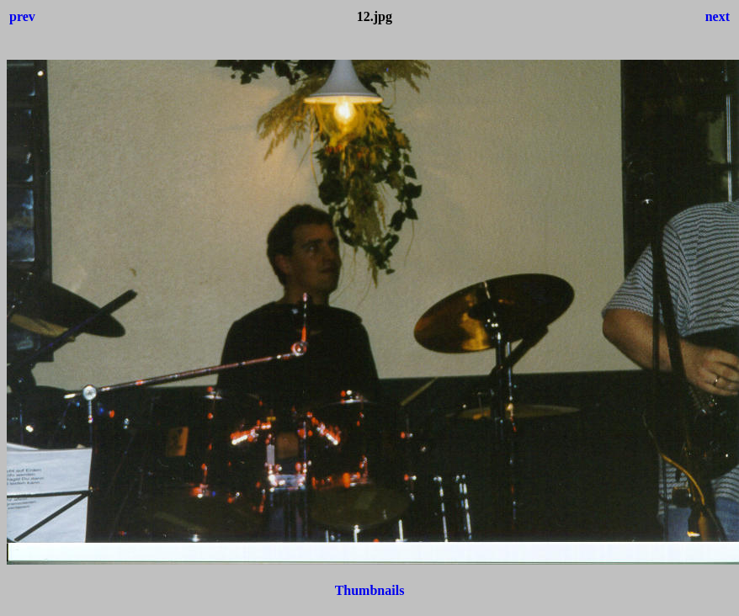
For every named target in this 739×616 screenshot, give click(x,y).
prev (22, 16)
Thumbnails (370, 590)
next (717, 16)
